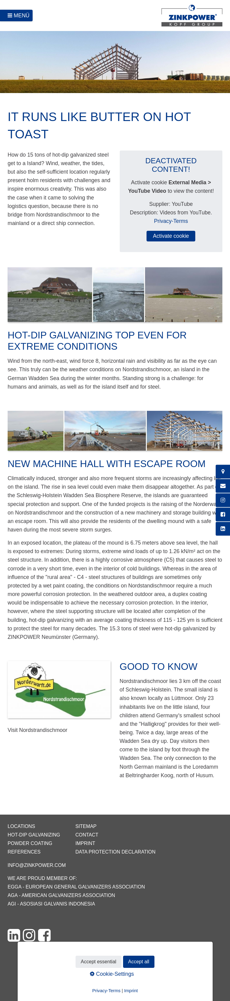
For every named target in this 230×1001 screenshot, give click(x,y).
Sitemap (85, 826)
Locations (21, 826)
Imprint (85, 843)
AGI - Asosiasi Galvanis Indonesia (51, 903)
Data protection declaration (115, 851)
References (24, 851)
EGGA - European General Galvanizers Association (76, 886)
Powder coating (30, 843)
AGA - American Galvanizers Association (61, 895)
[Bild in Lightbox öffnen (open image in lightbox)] (115, 297)
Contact (86, 834)
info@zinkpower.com (37, 865)
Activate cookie (171, 236)
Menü (22, 15)
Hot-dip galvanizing (34, 834)
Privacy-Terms (171, 221)
